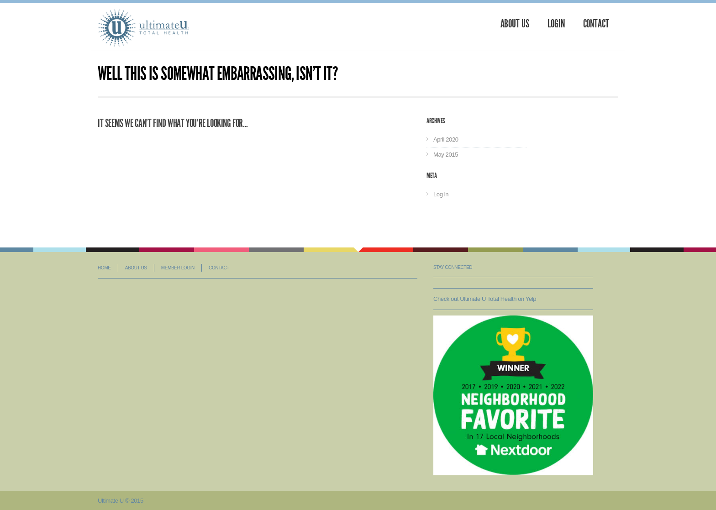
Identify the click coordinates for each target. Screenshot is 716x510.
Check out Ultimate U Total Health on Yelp (484, 298)
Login (556, 23)
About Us (514, 23)
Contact (596, 23)
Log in (440, 194)
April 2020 (445, 139)
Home (104, 267)
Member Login (178, 267)
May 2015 (445, 154)
